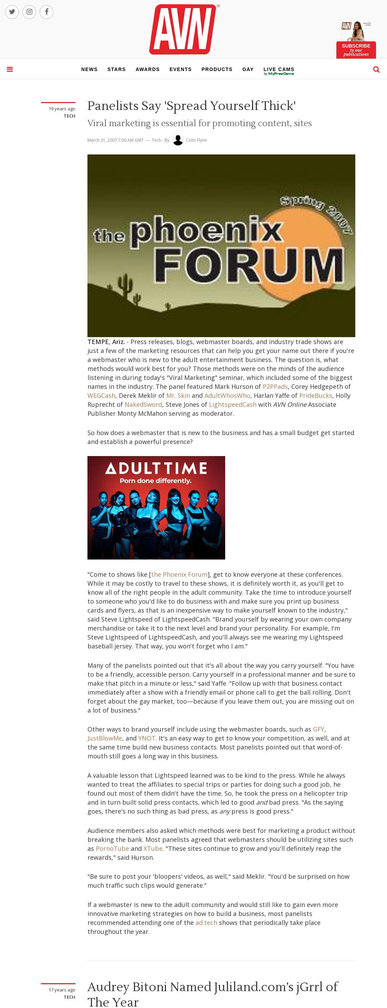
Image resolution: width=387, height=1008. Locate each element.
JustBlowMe (104, 738)
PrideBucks (315, 395)
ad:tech (206, 922)
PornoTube (112, 848)
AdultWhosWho (227, 395)
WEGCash (101, 395)
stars (116, 69)
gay (248, 69)
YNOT (147, 738)
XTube (153, 848)
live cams (279, 73)
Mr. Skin (178, 395)
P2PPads (275, 386)
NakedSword (143, 404)
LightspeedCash (233, 404)
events (180, 69)
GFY (318, 729)
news (89, 69)
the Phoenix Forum (179, 574)
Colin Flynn (196, 140)
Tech (69, 116)
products (217, 69)
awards (148, 69)
